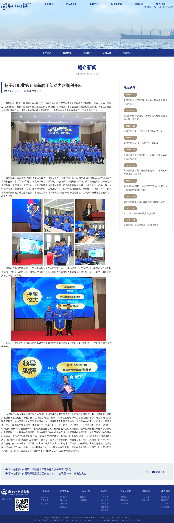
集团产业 (83, 497)
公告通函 (124, 497)
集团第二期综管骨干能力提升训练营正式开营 (46, 469)
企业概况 (66, 7)
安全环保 (44, 497)
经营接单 (87, 53)
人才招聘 (165, 507)
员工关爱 (44, 500)
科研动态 (145, 497)
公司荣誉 (64, 504)
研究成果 (145, 500)
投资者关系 (107, 7)
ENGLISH (168, 7)
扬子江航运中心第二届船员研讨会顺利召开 (144, 202)
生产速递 (46, 53)
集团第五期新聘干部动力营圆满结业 (141, 225)
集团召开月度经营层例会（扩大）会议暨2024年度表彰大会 (54, 473)
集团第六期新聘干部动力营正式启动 (141, 143)
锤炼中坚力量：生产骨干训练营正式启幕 (143, 131)
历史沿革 (64, 500)
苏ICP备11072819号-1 (132, 520)
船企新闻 (67, 53)
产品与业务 (80, 7)
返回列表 (158, 472)
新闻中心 (93, 7)
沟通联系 (124, 504)
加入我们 (133, 7)
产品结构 (83, 500)
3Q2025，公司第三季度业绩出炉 (139, 213)
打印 (145, 472)
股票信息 (124, 500)
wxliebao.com (117, 520)
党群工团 (107, 53)
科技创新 (120, 7)
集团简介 (64, 497)
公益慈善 (44, 504)
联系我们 (165, 497)
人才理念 (165, 504)
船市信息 (127, 53)
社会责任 (54, 7)
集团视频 (64, 507)
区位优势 (165, 500)
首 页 (43, 7)
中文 (159, 7)
